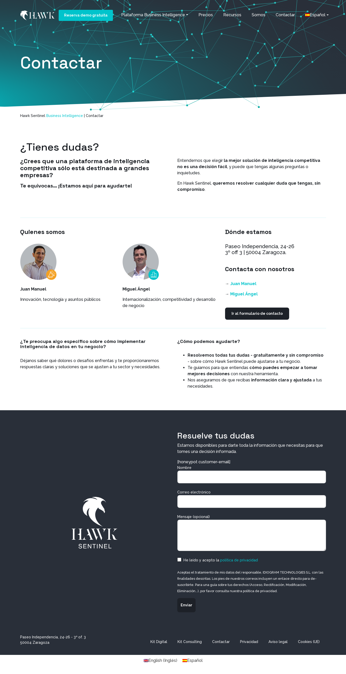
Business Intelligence (64, 116)
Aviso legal (278, 642)
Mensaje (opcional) (251, 533)
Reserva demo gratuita (85, 15)
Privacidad (249, 642)
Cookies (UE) (309, 642)
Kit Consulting (190, 642)
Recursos (232, 14)
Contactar (285, 14)
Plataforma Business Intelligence (153, 14)
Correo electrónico (251, 499)
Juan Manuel (243, 283)
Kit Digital (158, 642)
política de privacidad (239, 560)
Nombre (251, 474)
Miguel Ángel (244, 294)
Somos (258, 14)
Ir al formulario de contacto (257, 313)
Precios (205, 14)
